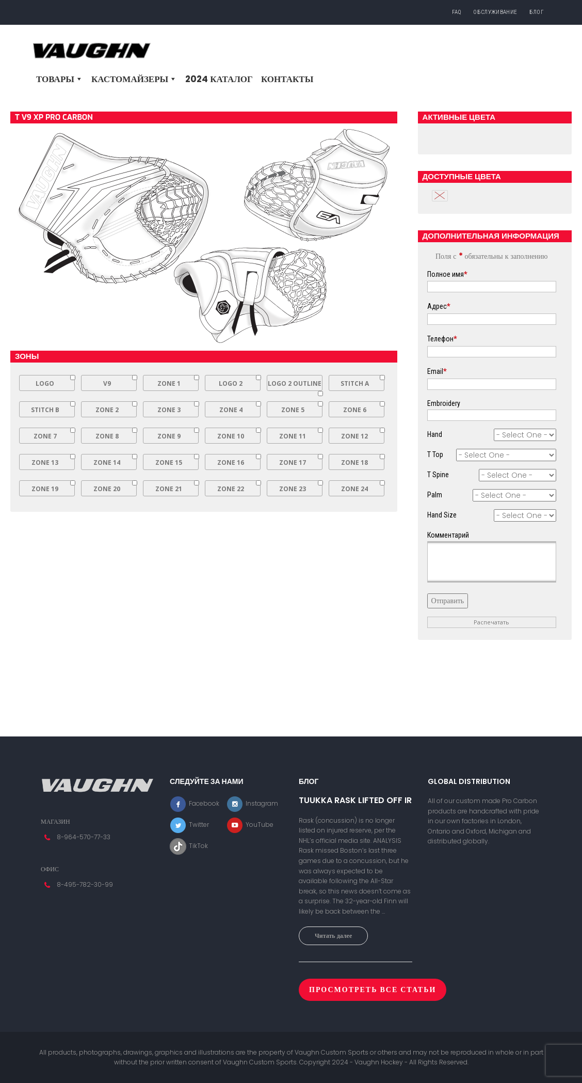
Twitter (189, 824)
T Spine (438, 474)
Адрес (438, 306)
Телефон (442, 339)
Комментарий (448, 535)
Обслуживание (495, 12)
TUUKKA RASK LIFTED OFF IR (355, 800)
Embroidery (443, 403)
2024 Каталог (219, 79)
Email (437, 371)
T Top (435, 454)
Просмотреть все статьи (372, 989)
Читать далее (333, 935)
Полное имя (447, 274)
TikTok (189, 845)
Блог (536, 12)
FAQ (456, 12)
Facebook (194, 803)
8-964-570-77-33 (83, 837)
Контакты (287, 79)
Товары (59, 79)
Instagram (252, 803)
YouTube (250, 824)
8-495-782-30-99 (85, 884)
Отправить (447, 600)
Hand (434, 434)
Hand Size (442, 515)
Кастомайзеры (134, 79)
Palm (434, 495)
